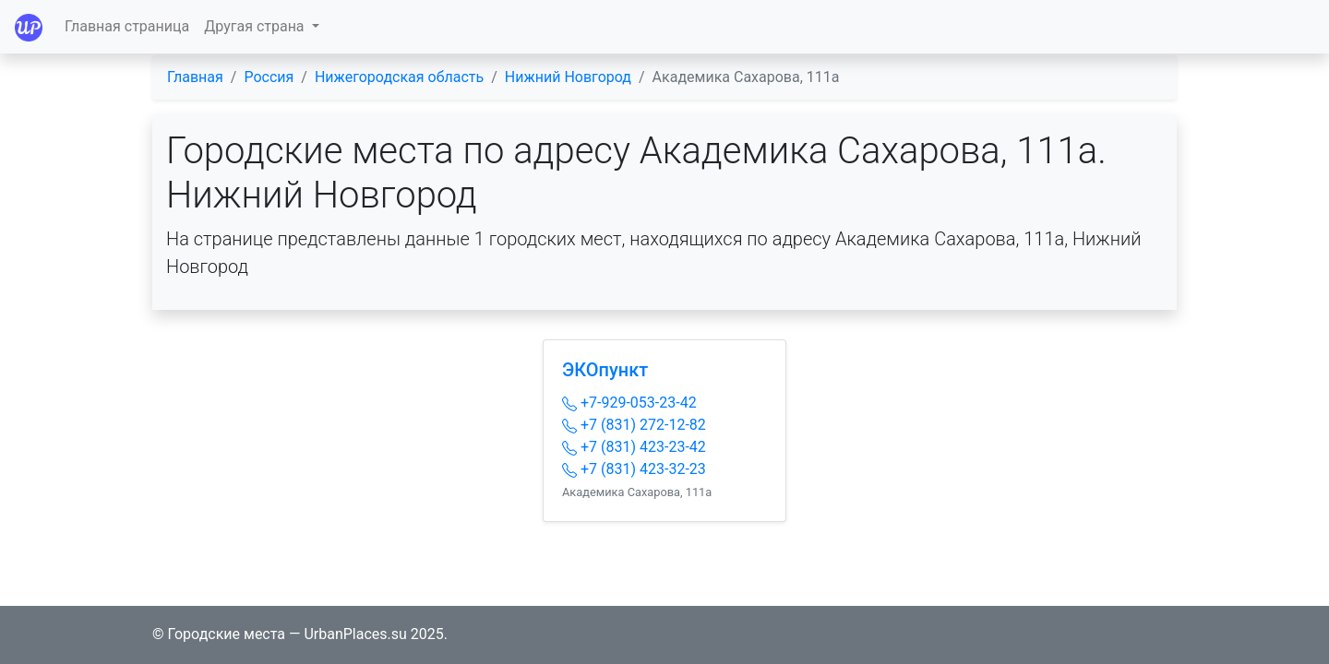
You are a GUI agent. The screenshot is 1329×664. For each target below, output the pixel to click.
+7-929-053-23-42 (629, 402)
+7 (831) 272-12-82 (634, 424)
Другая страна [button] (255, 26)
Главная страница (127, 26)
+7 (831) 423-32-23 (634, 469)
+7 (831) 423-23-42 (634, 447)
